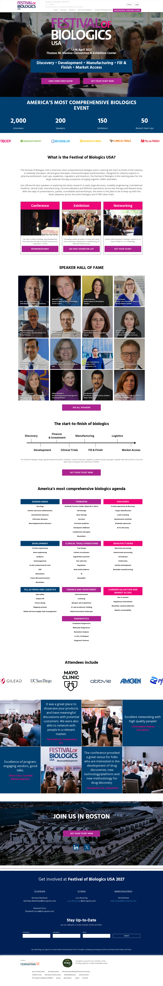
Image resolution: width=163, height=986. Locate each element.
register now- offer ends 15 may (127, 10)
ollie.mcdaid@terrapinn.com (123, 901)
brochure (85, 978)
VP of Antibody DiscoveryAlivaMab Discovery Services (127, 334)
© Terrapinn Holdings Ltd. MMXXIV (42, 978)
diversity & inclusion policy (53, 975)
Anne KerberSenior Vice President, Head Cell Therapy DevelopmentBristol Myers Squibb (137, 301)
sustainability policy (70, 975)
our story (63, 10)
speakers (72, 10)
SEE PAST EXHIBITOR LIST (81, 249)
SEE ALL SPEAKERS (81, 407)
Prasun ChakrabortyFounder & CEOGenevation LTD (91, 364)
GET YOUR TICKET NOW (102, 81)
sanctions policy (84, 975)
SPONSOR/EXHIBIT (40, 249)
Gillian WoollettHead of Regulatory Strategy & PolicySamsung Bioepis (66, 395)
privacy (58, 978)
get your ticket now (81, 833)
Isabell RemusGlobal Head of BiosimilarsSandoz (94, 301)
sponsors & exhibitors (85, 10)
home (56, 10)
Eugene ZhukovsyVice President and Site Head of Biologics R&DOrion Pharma (37, 333)
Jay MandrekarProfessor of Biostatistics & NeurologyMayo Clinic (99, 395)
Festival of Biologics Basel (103, 10)
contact (77, 978)
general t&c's (68, 978)
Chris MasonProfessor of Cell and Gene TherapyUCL (129, 364)
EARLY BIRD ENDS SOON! (61, 81)
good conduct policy (38, 971)
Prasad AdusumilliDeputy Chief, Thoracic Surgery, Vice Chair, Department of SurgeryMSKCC (45, 364)
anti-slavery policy (53, 971)
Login (137, 5)
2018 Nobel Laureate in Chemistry (33, 304)
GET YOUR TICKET (123, 249)
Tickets (129, 5)
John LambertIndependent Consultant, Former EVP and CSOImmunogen (69, 333)
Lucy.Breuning (74, 901)
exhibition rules (37, 975)
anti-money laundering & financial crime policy (76, 971)
